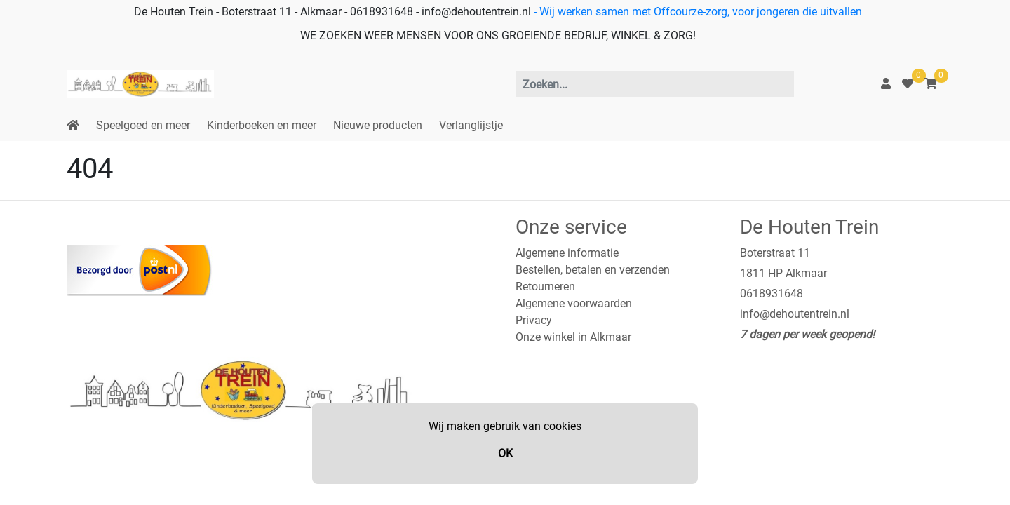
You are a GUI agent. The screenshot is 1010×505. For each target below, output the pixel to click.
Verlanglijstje (471, 125)
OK (505, 453)
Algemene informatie (567, 253)
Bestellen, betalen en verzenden (593, 269)
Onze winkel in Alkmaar (573, 337)
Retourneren (545, 286)
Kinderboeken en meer (261, 125)
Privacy (534, 320)
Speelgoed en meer (143, 125)
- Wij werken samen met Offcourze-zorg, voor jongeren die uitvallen (696, 11)
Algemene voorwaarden (574, 303)
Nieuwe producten (377, 125)
